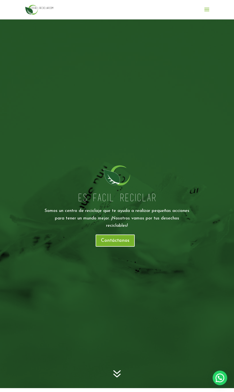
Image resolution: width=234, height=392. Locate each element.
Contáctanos (115, 240)
